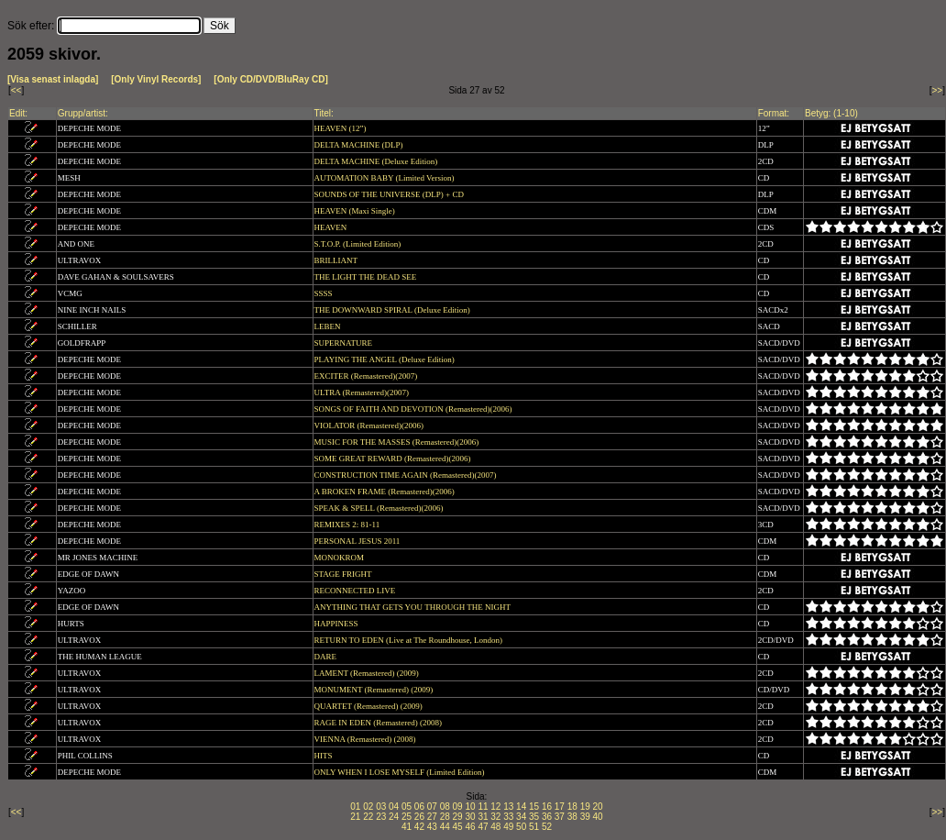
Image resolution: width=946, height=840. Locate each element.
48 (495, 827)
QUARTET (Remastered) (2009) (369, 706)
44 (445, 827)
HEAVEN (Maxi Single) (356, 211)
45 (458, 827)
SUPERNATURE (344, 343)
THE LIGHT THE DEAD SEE (366, 277)
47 (483, 827)
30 (470, 817)
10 (470, 806)
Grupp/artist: (83, 113)
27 (432, 817)
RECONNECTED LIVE (356, 590)
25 (407, 817)
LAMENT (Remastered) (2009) (368, 673)
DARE (326, 656)
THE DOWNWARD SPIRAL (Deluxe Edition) (393, 310)
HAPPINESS (337, 623)
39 (585, 817)
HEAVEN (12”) (341, 128)
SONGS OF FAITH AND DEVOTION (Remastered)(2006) (414, 409)
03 (381, 806)
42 (419, 827)
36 (547, 817)
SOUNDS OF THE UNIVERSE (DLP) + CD (390, 194)
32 (495, 817)
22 (368, 817)
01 (355, 806)
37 (560, 817)
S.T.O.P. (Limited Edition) (358, 244)
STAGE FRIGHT (344, 574)
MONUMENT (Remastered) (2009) (374, 689)
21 (355, 817)
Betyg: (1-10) (831, 113)
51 (534, 827)
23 (381, 817)
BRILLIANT (337, 260)
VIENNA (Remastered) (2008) (366, 739)
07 (432, 806)
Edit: (18, 113)
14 (521, 806)
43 (432, 827)
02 (368, 806)
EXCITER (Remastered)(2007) (367, 376)
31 (483, 817)
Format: (773, 113)
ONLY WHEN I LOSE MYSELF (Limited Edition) (400, 772)
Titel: (324, 113)
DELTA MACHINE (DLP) (359, 144)
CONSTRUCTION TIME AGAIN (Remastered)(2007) (406, 475)
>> (937, 90)
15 (534, 806)
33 (508, 817)
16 (547, 806)
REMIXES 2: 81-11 (348, 524)
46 (470, 827)
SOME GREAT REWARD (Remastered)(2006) (393, 458)
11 (483, 806)
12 (495, 806)
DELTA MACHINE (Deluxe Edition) (377, 161)
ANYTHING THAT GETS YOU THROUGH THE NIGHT (413, 607)
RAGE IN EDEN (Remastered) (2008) (379, 722)
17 (560, 806)
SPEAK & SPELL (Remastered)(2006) (380, 508)
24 (394, 817)
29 (458, 817)
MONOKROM (340, 557)
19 (585, 806)
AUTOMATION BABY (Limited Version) (385, 177)
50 (521, 827)
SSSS (324, 293)
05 (407, 806)
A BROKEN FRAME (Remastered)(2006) (385, 491)
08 (445, 806)
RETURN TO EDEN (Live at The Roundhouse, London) (409, 640)
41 (407, 827)
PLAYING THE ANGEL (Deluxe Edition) (385, 359)
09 (458, 806)
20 (598, 806)
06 (419, 806)
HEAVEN (331, 227)
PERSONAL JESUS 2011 (358, 541)
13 (508, 806)
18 (572, 806)
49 (508, 827)
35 (534, 817)
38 (572, 817)
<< (16, 90)
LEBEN (328, 326)
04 (394, 806)
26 (419, 817)
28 (445, 817)
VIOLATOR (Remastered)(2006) (370, 425)
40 (598, 817)
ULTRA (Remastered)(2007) (363, 392)
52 (547, 827)
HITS (324, 755)
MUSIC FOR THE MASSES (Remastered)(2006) (397, 442)
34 (521, 817)
